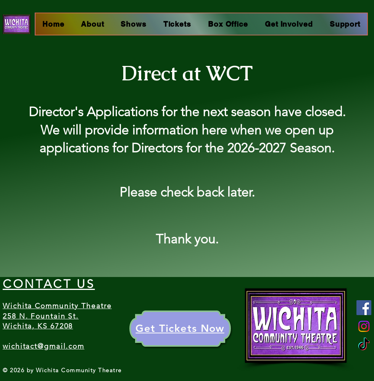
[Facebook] (363, 307)
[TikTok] (363, 345)
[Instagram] (363, 326)
